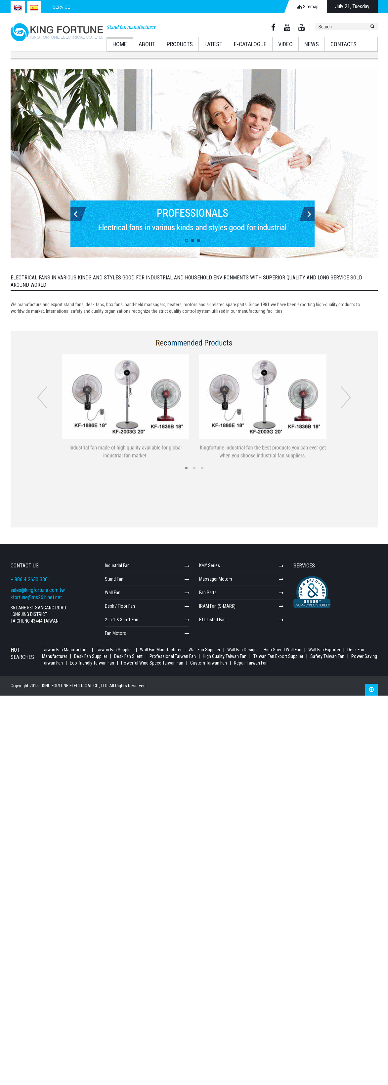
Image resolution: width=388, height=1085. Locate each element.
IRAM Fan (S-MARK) (217, 606)
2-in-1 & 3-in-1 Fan (121, 619)
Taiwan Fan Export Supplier (278, 656)
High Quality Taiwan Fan (225, 656)
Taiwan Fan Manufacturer (65, 649)
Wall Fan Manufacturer (161, 649)
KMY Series (209, 565)
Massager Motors (215, 579)
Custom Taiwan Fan (209, 663)
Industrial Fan (117, 565)
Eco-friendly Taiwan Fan (92, 663)
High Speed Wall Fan (282, 649)
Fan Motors (115, 633)
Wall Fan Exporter (324, 649)
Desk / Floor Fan (120, 606)
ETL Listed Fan (212, 619)
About (147, 44)
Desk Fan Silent (128, 656)
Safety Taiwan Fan (327, 656)
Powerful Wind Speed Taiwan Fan (152, 663)
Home (119, 44)
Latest (213, 44)
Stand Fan (114, 579)
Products (180, 44)
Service (61, 7)
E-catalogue (250, 44)
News (311, 44)
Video (285, 44)
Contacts (343, 44)
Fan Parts (208, 592)
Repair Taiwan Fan (251, 663)
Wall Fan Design (242, 649)
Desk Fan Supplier (90, 656)
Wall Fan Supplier (204, 649)
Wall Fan (112, 592)
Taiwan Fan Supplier (114, 649)
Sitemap (308, 6)
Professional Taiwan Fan (173, 656)
